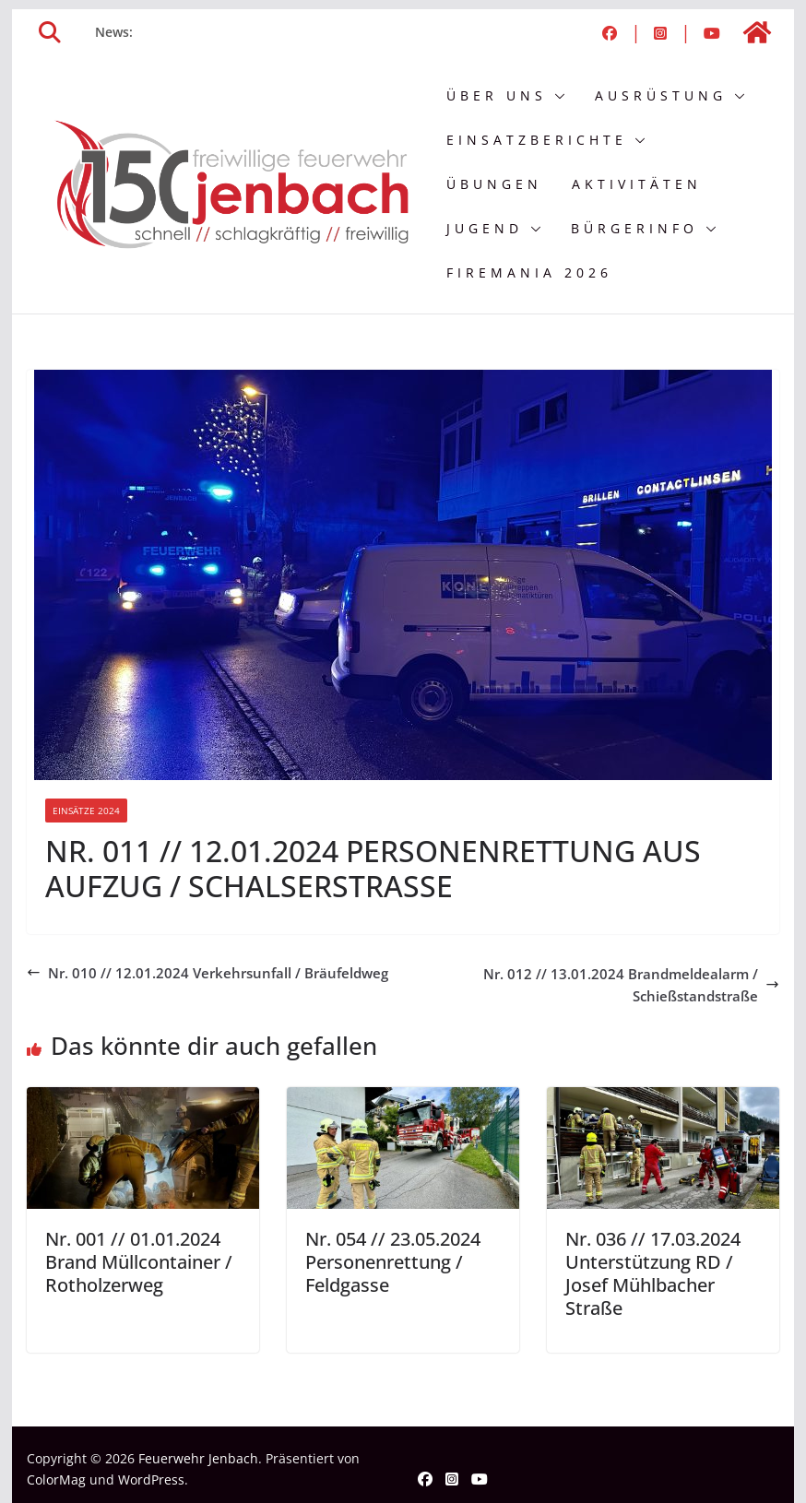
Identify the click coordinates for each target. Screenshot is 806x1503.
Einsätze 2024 (86, 810)
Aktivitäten (637, 184)
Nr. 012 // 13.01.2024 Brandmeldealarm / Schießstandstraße (631, 985)
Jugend (484, 228)
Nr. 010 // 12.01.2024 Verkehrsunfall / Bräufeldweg (207, 973)
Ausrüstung (661, 95)
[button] (556, 96)
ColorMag (56, 1479)
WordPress (151, 1479)
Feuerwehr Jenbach (198, 1458)
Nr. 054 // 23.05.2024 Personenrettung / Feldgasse (392, 1261)
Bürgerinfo (634, 228)
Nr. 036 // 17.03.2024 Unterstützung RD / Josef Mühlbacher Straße (653, 1273)
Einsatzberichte (536, 139)
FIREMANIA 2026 (529, 272)
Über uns (496, 95)
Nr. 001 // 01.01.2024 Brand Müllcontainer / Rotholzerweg (138, 1261)
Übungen (494, 184)
